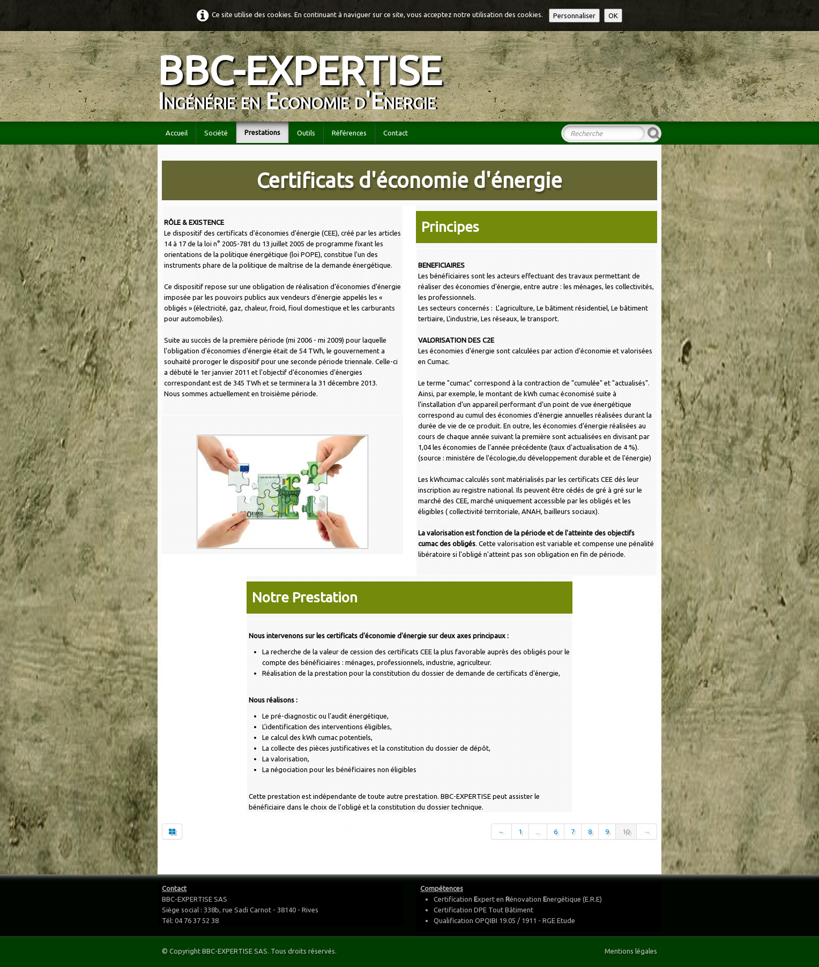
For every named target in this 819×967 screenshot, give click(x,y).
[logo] (304, 75)
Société (216, 133)
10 (626, 831)
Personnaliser (574, 15)
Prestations (262, 132)
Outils (306, 133)
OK (613, 15)
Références (349, 133)
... (537, 831)
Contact (395, 133)
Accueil (177, 133)
